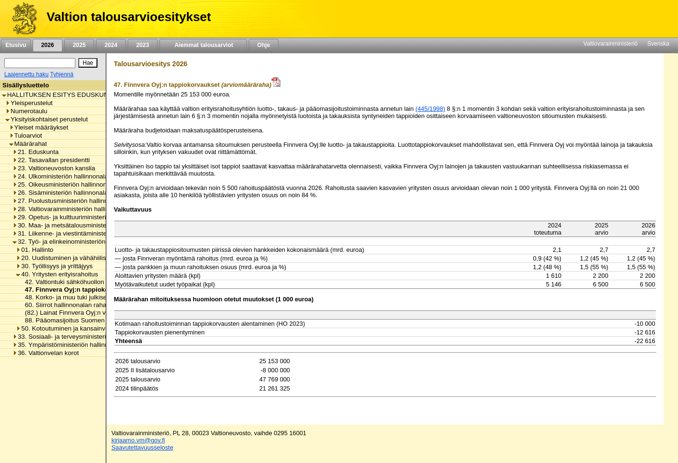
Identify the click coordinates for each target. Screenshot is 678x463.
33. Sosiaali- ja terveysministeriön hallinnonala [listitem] (80, 336)
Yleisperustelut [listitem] (28, 103)
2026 (47, 45)
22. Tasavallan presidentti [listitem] (51, 160)
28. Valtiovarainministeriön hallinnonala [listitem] (70, 209)
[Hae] (87, 63)
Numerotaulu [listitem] (26, 111)
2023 (142, 45)
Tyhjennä (61, 74)
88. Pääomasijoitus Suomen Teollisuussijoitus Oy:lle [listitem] (96, 320)
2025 (79, 45)
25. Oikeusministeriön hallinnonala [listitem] (63, 184)
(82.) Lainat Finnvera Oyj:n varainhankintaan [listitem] (85, 312)
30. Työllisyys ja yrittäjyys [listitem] (54, 266)
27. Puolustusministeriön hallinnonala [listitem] (67, 200)
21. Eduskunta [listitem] (35, 151)
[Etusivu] (21, 18)
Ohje (263, 45)
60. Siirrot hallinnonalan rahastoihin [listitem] (72, 305)
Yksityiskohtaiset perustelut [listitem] (46, 119)
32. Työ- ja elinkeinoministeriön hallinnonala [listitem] (77, 241)
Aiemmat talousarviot (203, 45)
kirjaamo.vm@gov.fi (138, 440)
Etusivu (15, 45)
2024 (111, 45)
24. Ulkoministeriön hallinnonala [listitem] (60, 176)
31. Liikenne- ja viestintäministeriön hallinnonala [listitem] (82, 233)
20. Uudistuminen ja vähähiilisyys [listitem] (65, 257)
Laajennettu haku (26, 74)
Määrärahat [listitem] (28, 143)
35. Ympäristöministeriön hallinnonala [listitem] (68, 344)
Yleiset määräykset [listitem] (39, 127)
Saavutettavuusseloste (142, 447)
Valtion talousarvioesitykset (129, 17)
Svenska (658, 43)
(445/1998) (430, 108)
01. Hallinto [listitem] (34, 249)
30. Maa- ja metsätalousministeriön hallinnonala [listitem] (82, 225)
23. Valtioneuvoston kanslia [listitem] (53, 168)
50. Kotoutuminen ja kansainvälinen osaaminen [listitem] (85, 328)
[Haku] (39, 63)
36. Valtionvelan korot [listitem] (45, 352)
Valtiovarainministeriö (610, 43)
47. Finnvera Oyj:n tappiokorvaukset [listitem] (77, 289)
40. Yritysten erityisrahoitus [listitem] (57, 274)
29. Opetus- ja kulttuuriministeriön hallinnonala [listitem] (80, 217)
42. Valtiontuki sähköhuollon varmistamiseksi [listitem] (86, 281)
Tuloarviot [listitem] (25, 135)
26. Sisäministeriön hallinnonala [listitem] (60, 192)
